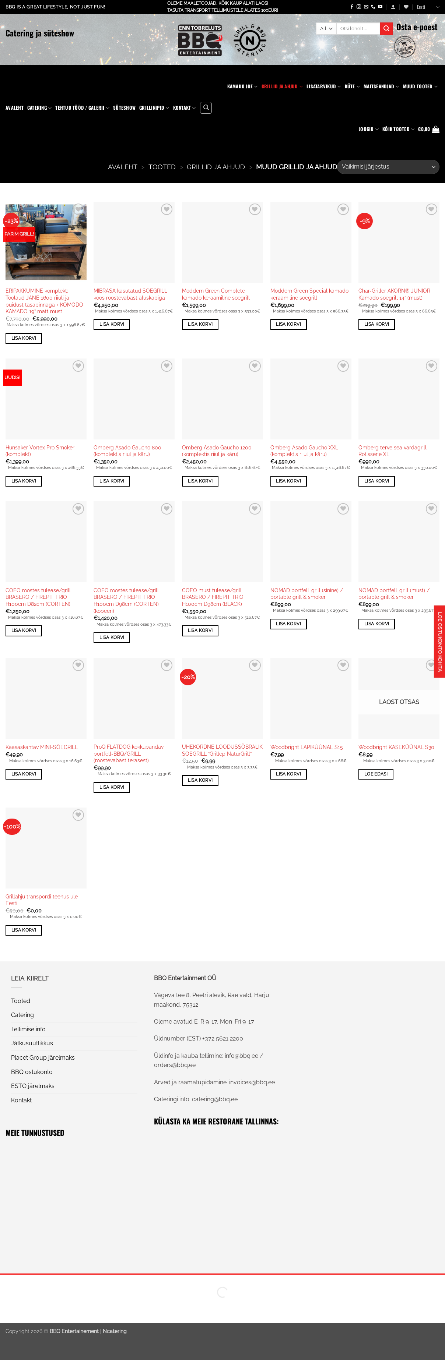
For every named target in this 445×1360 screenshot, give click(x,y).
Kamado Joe (242, 86)
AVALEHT (122, 167)
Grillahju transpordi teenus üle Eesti (42, 900)
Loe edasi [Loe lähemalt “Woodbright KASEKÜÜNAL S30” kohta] (376, 774)
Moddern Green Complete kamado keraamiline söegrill (216, 294)
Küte (352, 86)
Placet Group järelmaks (43, 1057)
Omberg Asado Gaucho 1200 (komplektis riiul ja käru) (217, 451)
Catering (39, 108)
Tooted (162, 167)
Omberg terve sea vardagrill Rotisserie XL (392, 451)
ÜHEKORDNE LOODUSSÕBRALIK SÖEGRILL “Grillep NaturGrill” (222, 750)
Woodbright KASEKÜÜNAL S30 (396, 747)
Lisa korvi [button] (23, 338)
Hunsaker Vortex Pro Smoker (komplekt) (40, 451)
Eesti (428, 7)
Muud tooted (420, 86)
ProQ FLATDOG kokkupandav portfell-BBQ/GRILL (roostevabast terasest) (129, 753)
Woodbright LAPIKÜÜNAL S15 (306, 747)
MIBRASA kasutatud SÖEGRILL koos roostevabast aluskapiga (130, 294)
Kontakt (184, 108)
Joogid (369, 129)
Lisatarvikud (323, 86)
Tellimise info (28, 1029)
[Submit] (386, 28)
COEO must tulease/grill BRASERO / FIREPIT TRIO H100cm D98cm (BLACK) (212, 597)
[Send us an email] (366, 7)
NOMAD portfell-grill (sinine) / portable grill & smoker (306, 593)
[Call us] (373, 7)
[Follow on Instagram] (359, 7)
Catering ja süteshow (40, 33)
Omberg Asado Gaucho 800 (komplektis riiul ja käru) (127, 451)
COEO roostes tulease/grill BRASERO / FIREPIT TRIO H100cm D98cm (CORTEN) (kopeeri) (126, 600)
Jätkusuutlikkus (32, 1043)
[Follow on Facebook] (352, 7)
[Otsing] (206, 108)
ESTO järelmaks (33, 1085)
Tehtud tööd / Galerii (82, 108)
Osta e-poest (417, 26)
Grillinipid (154, 108)
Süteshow (124, 107)
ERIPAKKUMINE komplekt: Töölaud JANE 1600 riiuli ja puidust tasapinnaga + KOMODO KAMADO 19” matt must (44, 300)
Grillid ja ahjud (282, 86)
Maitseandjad (381, 86)
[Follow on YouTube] (380, 7)
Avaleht (15, 107)
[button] (393, 6)
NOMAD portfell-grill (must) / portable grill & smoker (394, 593)
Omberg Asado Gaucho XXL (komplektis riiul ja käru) (304, 451)
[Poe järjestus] (388, 167)
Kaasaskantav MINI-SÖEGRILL (42, 747)
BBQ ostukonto (32, 1071)
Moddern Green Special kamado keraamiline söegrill (309, 294)
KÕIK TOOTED (398, 129)
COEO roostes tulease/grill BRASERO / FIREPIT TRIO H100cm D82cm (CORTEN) (38, 597)
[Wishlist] (406, 6)
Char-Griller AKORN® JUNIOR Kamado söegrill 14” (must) (394, 294)
